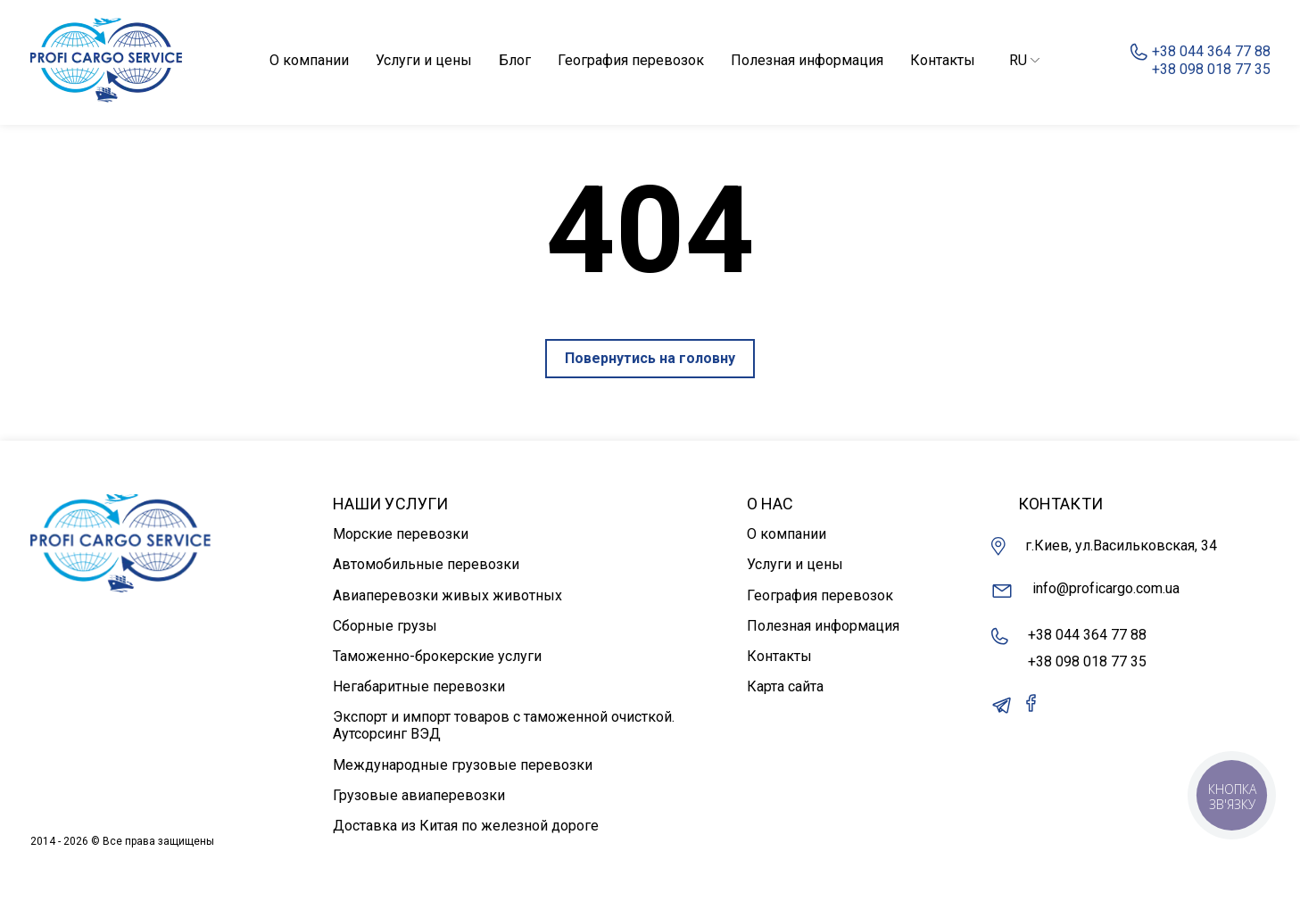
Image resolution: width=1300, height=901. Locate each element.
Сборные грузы (385, 625)
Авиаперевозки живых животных (447, 595)
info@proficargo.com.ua (1085, 591)
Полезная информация (807, 60)
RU (1024, 60)
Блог (515, 60)
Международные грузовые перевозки (462, 764)
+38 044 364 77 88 (1087, 634)
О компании (309, 60)
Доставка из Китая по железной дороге (466, 825)
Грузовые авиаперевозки (419, 795)
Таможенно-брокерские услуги (437, 656)
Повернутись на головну (650, 358)
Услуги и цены (424, 60)
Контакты (942, 60)
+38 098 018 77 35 (1087, 661)
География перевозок (631, 60)
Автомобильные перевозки (426, 564)
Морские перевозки (400, 533)
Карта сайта (785, 686)
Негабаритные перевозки (419, 686)
